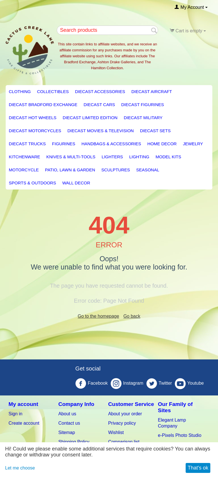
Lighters (112, 156)
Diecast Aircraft (151, 91)
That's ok (198, 468)
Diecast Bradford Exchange (43, 104)
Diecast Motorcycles (35, 130)
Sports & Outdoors (32, 182)
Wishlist (116, 432)
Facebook (91, 383)
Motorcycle (24, 169)
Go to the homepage (98, 316)
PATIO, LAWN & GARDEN (70, 169)
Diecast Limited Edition (90, 117)
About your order (125, 413)
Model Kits (168, 156)
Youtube (189, 383)
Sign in (15, 413)
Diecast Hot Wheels (32, 117)
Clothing (20, 91)
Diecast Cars (99, 104)
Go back (132, 316)
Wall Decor (76, 182)
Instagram (127, 383)
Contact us (69, 423)
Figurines (63, 143)
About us (67, 413)
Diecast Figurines (142, 104)
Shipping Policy (73, 441)
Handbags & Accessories (111, 143)
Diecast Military (143, 117)
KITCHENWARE (24, 156)
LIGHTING (139, 156)
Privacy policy (122, 423)
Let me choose (20, 468)
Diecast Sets (155, 130)
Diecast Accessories (100, 91)
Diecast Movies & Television (100, 130)
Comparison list (123, 441)
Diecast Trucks (27, 143)
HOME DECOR (162, 143)
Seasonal (147, 169)
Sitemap (66, 432)
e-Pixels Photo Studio (179, 435)
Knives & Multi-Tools (70, 156)
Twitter (159, 383)
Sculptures (115, 169)
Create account (24, 423)
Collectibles (53, 91)
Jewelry (193, 143)
